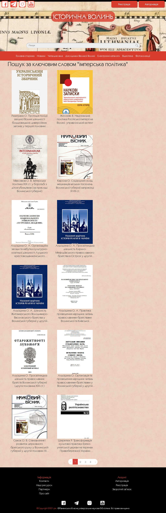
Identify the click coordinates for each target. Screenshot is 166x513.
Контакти (44, 480)
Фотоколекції (143, 55)
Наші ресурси (44, 485)
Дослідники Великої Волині (80, 55)
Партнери (44, 489)
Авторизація (151, 4)
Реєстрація (124, 4)
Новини (41, 55)
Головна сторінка (26, 55)
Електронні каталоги (108, 55)
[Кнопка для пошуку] (137, 45)
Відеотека (127, 55)
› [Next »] (95, 461)
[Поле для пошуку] (83, 45)
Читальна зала (55, 55)
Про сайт (44, 493)
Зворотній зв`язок (121, 489)
